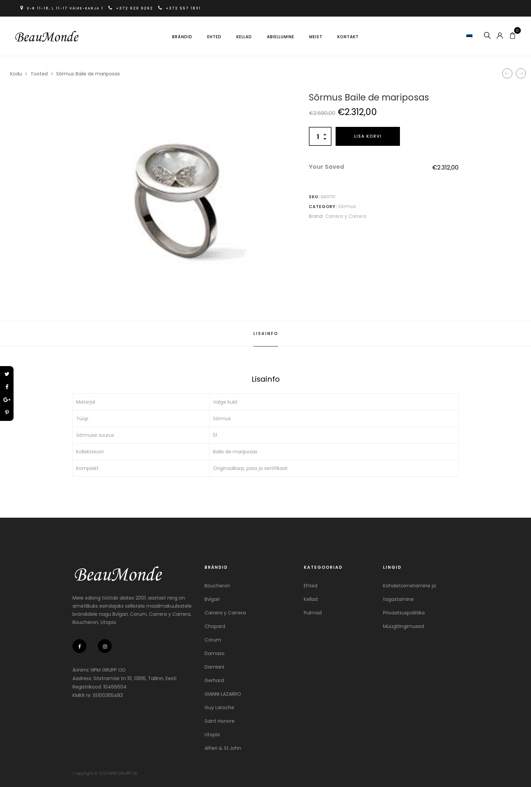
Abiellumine (280, 37)
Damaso (215, 653)
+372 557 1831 (179, 8)
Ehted (214, 37)
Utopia (212, 734)
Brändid (182, 37)
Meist (315, 37)
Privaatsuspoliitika (404, 612)
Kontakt (348, 37)
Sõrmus (347, 206)
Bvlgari (212, 599)
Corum (213, 639)
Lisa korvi (368, 136)
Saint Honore (220, 721)
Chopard (215, 626)
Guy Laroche (219, 707)
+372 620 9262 (131, 8)
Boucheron (217, 585)
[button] (470, 35)
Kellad (244, 37)
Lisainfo (265, 333)
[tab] (265, 333)
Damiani (214, 667)
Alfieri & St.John (223, 748)
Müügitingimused (403, 626)
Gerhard (214, 680)
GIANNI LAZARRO (223, 694)
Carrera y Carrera (345, 216)
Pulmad (313, 612)
